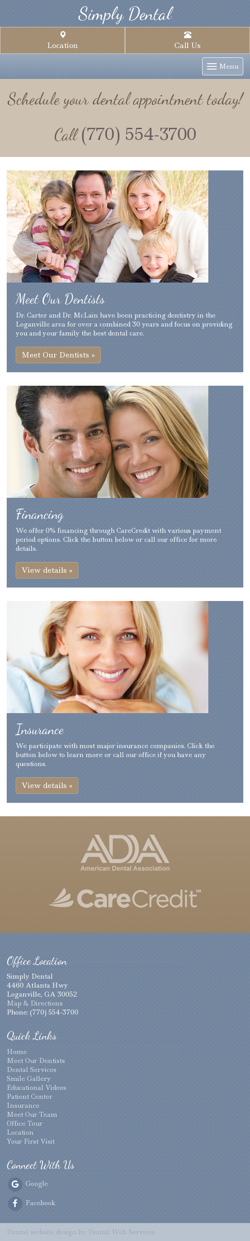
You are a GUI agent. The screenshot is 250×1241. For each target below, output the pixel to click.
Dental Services (31, 1069)
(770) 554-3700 (138, 134)
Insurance (23, 1105)
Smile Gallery (29, 1078)
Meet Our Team (32, 1114)
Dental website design (42, 1232)
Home (17, 1051)
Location (62, 40)
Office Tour (25, 1123)
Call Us (187, 40)
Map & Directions (35, 1003)
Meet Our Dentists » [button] (58, 355)
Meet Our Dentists (36, 1060)
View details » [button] (47, 570)
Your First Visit (31, 1141)
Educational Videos (36, 1087)
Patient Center (29, 1096)
